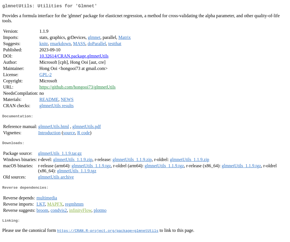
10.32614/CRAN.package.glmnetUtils (73, 57)
